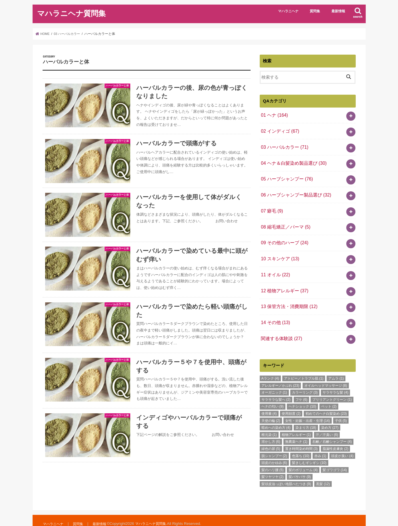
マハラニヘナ (288, 11)
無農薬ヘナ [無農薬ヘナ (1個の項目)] (296, 429)
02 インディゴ (279, 130)
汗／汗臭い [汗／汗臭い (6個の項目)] (327, 422)
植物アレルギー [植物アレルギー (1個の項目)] (296, 422)
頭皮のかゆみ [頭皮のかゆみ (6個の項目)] (274, 450)
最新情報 (338, 11)
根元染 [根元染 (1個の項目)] (269, 422)
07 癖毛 (271, 205)
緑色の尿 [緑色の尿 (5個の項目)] (270, 436)
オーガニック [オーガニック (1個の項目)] (274, 380)
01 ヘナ (273, 114)
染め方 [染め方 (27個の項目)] (330, 415)
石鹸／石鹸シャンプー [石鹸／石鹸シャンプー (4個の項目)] (332, 429)
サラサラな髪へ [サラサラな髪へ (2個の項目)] (276, 387)
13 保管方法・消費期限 (287, 296)
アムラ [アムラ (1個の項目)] (336, 366)
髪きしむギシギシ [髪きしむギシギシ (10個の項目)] (309, 450)
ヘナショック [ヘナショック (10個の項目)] (302, 394)
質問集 (315, 11)
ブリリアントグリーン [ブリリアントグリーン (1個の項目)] (332, 387)
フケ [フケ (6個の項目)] (301, 387)
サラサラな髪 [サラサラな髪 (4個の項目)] (335, 380)
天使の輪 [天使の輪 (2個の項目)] (270, 408)
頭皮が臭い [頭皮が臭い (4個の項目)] (342, 443)
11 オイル (274, 266)
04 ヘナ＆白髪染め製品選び (292, 160)
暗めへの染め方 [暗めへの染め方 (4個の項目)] (276, 415)
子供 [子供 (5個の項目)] (341, 408)
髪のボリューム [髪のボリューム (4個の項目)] (303, 458)
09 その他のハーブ (283, 236)
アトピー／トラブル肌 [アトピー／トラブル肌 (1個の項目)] (303, 366)
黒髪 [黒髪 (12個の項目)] (323, 472)
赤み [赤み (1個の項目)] (320, 443)
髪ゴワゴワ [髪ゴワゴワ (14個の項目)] (335, 458)
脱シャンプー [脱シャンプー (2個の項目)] (274, 443)
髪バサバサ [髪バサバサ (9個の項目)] (300, 465)
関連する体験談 (280, 326)
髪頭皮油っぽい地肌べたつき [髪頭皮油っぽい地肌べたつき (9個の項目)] (286, 472)
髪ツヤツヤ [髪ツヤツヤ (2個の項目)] (272, 465)
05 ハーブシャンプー (285, 175)
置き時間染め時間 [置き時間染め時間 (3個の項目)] (301, 436)
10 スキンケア (279, 251)
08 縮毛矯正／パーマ (284, 221)
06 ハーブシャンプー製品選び (294, 190)
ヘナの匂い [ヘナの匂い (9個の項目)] (272, 394)
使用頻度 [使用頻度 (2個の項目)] (291, 401)
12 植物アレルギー (283, 281)
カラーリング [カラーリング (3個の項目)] (305, 380)
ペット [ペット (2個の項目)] (329, 394)
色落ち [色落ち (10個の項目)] (300, 443)
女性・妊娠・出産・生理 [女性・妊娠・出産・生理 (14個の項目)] (307, 408)
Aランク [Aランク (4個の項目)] (270, 366)
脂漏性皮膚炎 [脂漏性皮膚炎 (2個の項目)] (335, 436)
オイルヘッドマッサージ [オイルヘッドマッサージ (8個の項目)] (325, 373)
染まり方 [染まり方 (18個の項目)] (305, 415)
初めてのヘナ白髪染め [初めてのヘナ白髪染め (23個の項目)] (326, 401)
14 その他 (274, 311)
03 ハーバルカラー (283, 145)
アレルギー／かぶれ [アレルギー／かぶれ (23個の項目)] (280, 373)
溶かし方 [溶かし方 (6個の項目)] (270, 429)
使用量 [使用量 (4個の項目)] (269, 401)
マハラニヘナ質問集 (71, 13)
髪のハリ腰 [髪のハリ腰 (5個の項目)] (272, 458)
